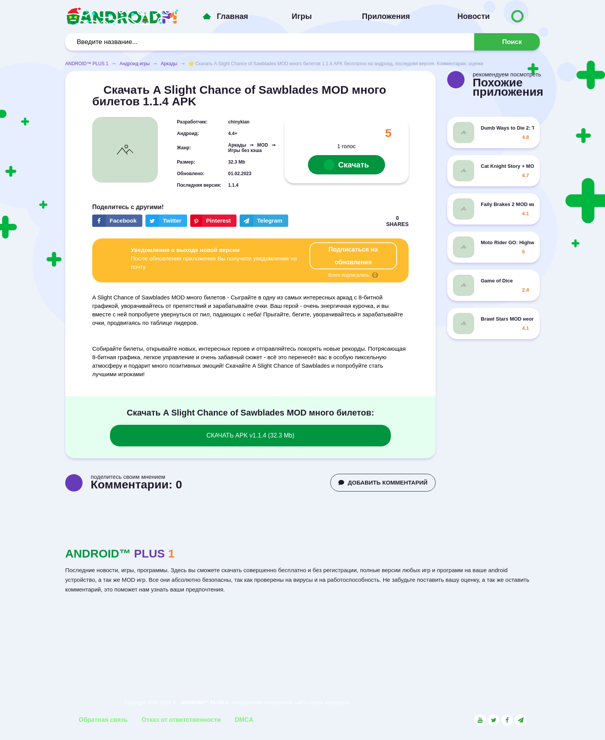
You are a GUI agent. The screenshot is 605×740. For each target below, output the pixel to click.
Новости (473, 16)
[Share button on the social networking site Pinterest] (213, 221)
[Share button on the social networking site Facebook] (117, 221)
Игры (302, 16)
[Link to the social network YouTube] (480, 720)
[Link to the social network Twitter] (493, 720)
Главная (232, 16)
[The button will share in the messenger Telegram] (264, 221)
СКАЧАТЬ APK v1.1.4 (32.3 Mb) (250, 435)
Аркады (169, 63)
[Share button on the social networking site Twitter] (166, 221)
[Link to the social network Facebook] (507, 720)
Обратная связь (103, 719)
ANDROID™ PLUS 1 (86, 63)
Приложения (386, 16)
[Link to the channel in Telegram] (520, 720)
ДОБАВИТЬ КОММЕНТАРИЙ (383, 482)
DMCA (244, 719)
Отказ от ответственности (181, 719)
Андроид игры (135, 63)
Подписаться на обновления (353, 255)
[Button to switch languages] (517, 16)
